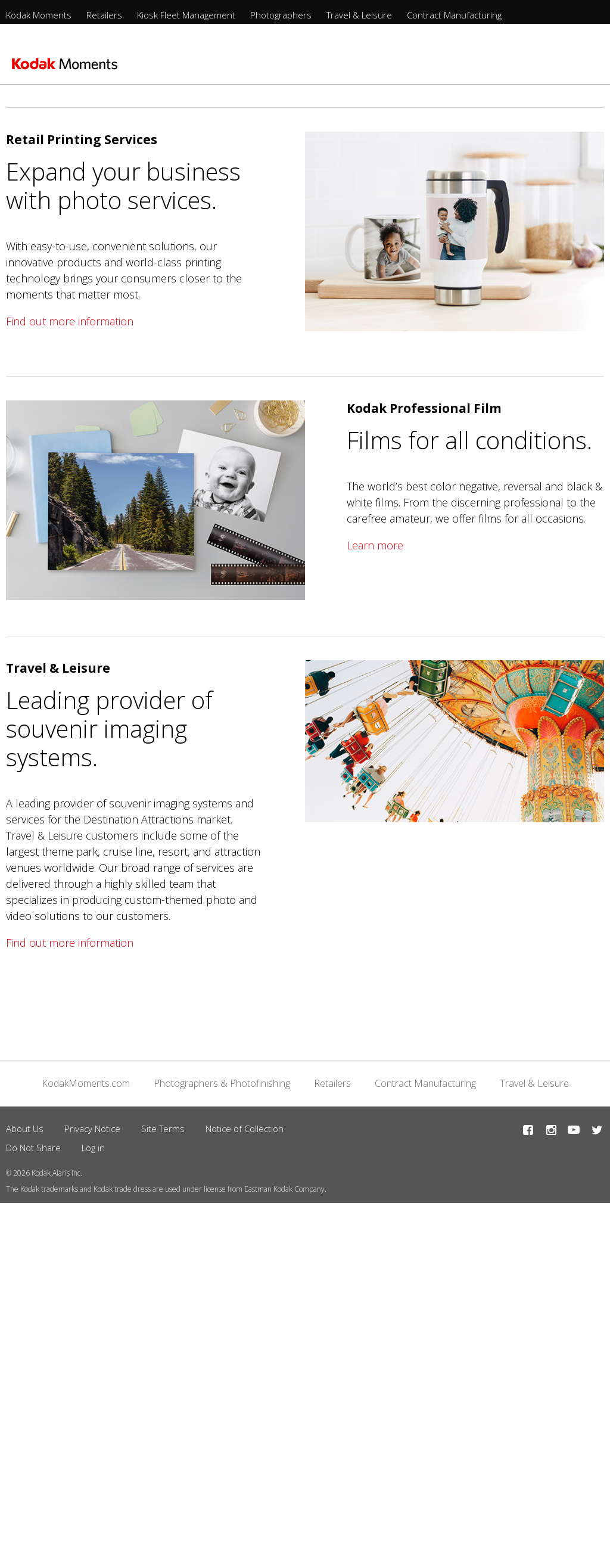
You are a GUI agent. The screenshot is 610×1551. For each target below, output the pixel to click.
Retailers (104, 15)
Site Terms (163, 1129)
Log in (93, 1148)
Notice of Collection (245, 1129)
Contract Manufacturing (454, 15)
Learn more (375, 545)
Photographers (281, 15)
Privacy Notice (92, 1129)
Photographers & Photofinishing (222, 1083)
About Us (24, 1129)
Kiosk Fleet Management (186, 15)
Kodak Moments (38, 15)
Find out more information (69, 321)
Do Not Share (33, 1148)
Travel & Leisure (359, 15)
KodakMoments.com (86, 1083)
